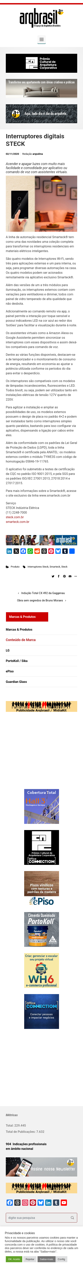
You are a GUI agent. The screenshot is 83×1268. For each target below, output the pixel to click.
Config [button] (61, 1259)
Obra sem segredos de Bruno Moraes (40, 600)
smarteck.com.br (17, 522)
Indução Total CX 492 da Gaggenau (43, 593)
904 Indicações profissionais (26, 1144)
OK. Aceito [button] (14, 1259)
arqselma (38, 153)
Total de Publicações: (21, 1132)
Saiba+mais (46, 1259)
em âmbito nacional (19, 1149)
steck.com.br (15, 517)
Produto (15, 566)
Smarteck (55, 566)
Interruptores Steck (37, 566)
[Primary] (42, 39)
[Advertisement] (30, 754)
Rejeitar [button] (30, 1259)
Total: (10, 1125)
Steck (64, 566)
